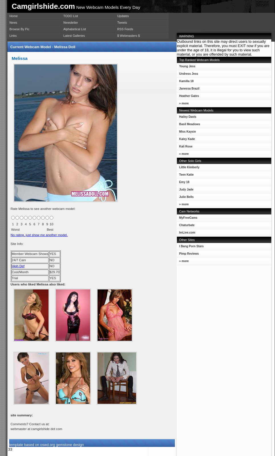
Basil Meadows (188, 125)
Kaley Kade (186, 140)
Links (13, 35)
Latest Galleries (74, 35)
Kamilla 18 (185, 82)
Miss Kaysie (186, 132)
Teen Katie (185, 176)
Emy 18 (183, 183)
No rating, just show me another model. (39, 235)
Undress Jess (187, 75)
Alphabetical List (74, 29)
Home (13, 16)
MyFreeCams (188, 217)
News (13, 22)
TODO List (70, 16)
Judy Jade (185, 190)
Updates (123, 16)
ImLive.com (187, 232)
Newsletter (70, 22)
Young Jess (186, 67)
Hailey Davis (186, 118)
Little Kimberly (188, 168)
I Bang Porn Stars (191, 246)
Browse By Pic (19, 29)
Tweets (122, 22)
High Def (18, 266)
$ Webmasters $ (128, 35)
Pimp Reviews (189, 253)
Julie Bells (185, 198)
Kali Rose (185, 147)
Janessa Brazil (188, 89)
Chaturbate (187, 225)
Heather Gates (188, 97)
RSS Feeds (125, 29)
